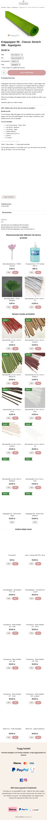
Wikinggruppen (28, 817)
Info (9, 272)
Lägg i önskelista (9, 197)
